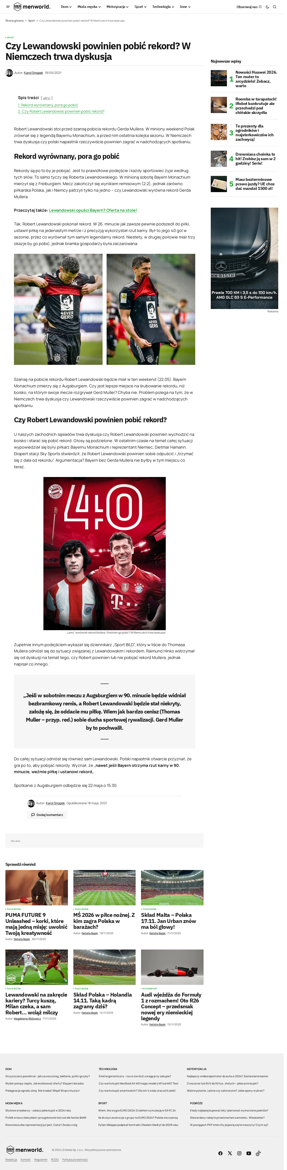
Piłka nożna (14, 909)
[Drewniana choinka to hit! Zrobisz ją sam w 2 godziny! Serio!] (219, 159)
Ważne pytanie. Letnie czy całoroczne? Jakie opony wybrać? (226, 1091)
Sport (31, 21)
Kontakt (26, 1159)
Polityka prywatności (75, 1159)
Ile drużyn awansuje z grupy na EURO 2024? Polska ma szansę (138, 1118)
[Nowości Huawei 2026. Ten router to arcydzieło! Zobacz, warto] (219, 78)
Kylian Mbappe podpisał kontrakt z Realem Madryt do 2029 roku (138, 1125)
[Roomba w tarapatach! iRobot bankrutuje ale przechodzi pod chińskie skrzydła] (219, 105)
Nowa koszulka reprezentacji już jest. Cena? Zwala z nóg (41, 1125)
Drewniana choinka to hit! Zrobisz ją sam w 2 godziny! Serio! (255, 159)
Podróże (196, 1103)
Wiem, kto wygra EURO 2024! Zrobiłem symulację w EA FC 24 (137, 1110)
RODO (55, 1159)
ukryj (46, 98)
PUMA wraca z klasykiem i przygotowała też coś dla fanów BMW (45, 1118)
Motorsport (150, 989)
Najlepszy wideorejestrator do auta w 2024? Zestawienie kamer (227, 1076)
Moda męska (13, 1103)
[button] (8, 6)
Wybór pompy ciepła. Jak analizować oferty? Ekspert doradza (44, 1083)
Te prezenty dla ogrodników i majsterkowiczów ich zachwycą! (254, 133)
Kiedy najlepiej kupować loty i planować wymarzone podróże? (229, 1110)
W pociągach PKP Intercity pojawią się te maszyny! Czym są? (229, 1125)
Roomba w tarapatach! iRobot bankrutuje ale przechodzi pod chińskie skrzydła (256, 106)
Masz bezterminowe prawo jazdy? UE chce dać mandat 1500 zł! (255, 184)
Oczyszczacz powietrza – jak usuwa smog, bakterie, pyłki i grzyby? (47, 1076)
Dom (8, 1069)
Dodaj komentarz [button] (50, 815)
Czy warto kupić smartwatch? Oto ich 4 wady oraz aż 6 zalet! (137, 1091)
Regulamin (40, 1159)
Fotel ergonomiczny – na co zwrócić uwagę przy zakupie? (135, 1076)
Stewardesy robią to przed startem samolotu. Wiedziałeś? (227, 1118)
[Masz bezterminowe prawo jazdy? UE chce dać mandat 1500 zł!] (219, 184)
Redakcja (11, 1159)
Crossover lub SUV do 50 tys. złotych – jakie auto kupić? (222, 1083)
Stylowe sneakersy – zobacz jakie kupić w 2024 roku (38, 1110)
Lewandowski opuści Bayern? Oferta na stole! (93, 210)
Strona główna (14, 21)
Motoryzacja (196, 1069)
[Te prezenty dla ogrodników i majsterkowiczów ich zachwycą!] (219, 132)
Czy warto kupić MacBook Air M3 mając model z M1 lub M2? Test (138, 1083)
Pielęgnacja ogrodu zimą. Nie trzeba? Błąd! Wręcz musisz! (42, 1091)
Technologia (108, 1069)
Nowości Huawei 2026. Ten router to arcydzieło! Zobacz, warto (256, 79)
